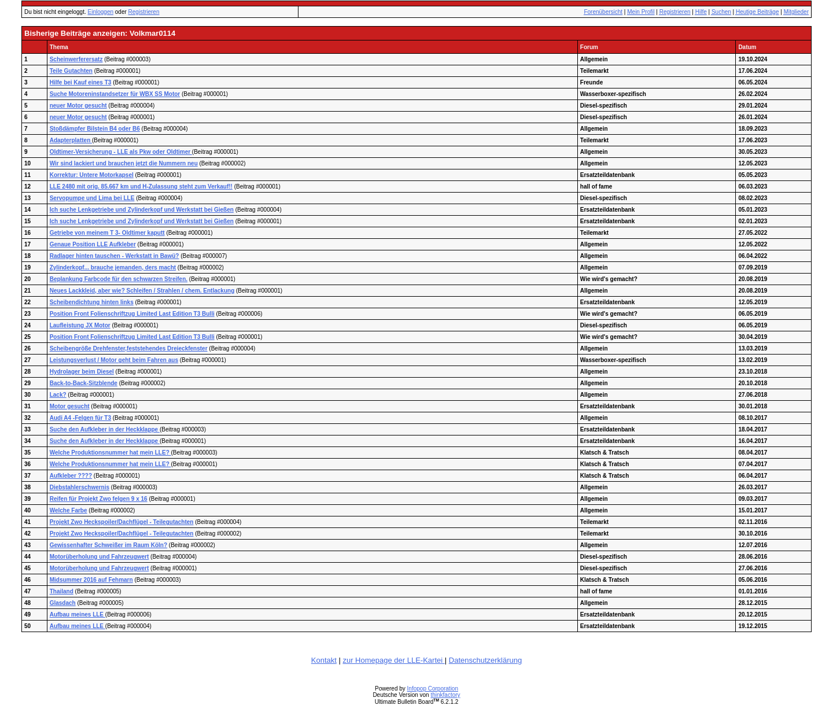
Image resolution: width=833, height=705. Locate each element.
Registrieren (144, 12)
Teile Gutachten (71, 71)
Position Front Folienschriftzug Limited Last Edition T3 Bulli (132, 314)
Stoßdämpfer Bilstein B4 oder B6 (95, 129)
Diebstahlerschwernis (79, 487)
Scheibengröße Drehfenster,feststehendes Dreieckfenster (129, 348)
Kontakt (324, 660)
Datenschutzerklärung (485, 660)
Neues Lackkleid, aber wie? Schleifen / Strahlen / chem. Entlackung (142, 290)
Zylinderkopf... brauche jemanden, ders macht (113, 267)
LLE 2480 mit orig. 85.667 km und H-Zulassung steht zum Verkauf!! (141, 186)
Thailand (61, 591)
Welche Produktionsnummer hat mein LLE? (110, 452)
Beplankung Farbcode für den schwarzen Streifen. (118, 279)
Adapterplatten (71, 140)
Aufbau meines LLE (77, 614)
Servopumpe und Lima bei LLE (92, 198)
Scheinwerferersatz (76, 59)
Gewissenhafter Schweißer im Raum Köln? (108, 545)
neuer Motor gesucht (78, 105)
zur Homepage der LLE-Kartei (393, 660)
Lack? (58, 395)
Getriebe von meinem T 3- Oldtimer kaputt (107, 233)
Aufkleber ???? (71, 476)
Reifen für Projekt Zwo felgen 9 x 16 (99, 499)
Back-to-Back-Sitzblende (83, 383)
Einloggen (100, 12)
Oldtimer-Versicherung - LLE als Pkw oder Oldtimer (121, 152)
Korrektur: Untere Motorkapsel (92, 175)
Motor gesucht (70, 406)
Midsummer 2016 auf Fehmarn (91, 580)
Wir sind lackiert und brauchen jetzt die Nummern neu (124, 163)
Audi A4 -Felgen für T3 (80, 418)
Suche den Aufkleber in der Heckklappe (105, 429)
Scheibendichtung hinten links (92, 302)
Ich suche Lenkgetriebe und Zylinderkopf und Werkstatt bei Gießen (142, 209)
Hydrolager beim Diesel (82, 371)
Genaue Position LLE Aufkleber (93, 244)
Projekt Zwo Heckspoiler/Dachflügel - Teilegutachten (122, 522)
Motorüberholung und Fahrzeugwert (99, 556)
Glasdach (63, 603)
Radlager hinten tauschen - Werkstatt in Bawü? (114, 256)
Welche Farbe (68, 510)
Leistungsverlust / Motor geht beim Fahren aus (114, 360)
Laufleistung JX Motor (80, 325)
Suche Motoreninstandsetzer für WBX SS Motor (115, 94)
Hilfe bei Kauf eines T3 (81, 82)
